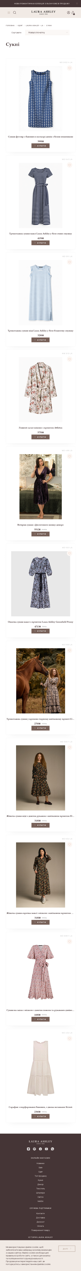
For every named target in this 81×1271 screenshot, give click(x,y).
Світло (41, 1197)
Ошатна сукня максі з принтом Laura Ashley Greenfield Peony (40, 621)
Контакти (40, 1213)
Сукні (49, 25)
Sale (40, 1167)
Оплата (40, 1226)
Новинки (40, 1163)
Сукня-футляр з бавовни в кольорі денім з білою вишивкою (40, 136)
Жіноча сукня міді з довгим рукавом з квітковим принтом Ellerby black (41, 816)
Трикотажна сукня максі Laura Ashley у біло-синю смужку (40, 233)
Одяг (20, 25)
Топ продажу (41, 1176)
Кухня (40, 1180)
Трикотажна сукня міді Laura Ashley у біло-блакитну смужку (40, 330)
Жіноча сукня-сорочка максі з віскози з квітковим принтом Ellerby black (41, 913)
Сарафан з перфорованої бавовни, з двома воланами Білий (40, 1107)
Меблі (40, 1201)
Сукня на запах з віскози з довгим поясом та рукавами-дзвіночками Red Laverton (41, 1010)
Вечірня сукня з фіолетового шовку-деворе (40, 524)
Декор (40, 1184)
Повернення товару (40, 1230)
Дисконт (41, 1221)
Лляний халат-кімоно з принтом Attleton (40, 427)
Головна (10, 25)
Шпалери (40, 1192)
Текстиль (40, 1188)
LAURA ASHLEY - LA (34, 25)
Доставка (40, 1217)
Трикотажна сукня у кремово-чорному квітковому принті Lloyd (41, 719)
